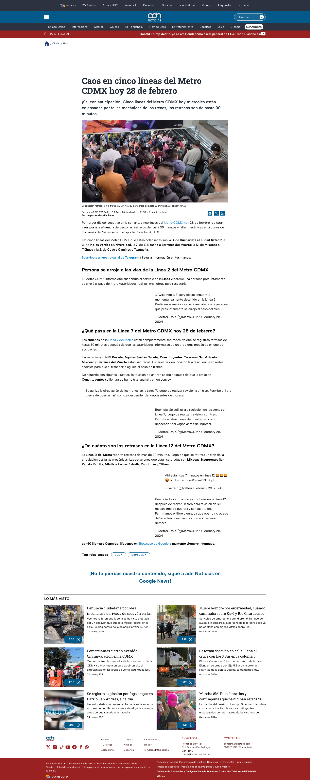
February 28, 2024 (208, 488)
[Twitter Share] (216, 213)
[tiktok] (61, 748)
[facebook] (80, 748)
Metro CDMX (138, 554)
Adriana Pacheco (104, 215)
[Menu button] (60, 17)
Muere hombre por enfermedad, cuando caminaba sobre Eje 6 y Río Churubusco (232, 611)
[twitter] (48, 748)
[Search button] (262, 17)
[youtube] (67, 748)
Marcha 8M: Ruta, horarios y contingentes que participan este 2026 (230, 696)
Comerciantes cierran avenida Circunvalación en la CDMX (112, 653)
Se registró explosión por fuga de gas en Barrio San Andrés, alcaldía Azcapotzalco (120, 696)
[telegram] (74, 748)
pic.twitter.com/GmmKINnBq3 (192, 480)
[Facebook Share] (210, 213)
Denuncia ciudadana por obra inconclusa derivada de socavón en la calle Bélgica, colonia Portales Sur (118, 611)
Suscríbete (254, 27)
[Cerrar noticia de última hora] (263, 34)
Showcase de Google (153, 543)
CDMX (118, 554)
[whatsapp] (87, 748)
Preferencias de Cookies (192, 762)
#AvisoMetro (164, 295)
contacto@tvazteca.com (237, 743)
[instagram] (54, 748)
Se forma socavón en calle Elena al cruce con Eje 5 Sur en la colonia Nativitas (228, 653)
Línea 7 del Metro (120, 340)
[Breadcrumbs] (48, 43)
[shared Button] (222, 213)
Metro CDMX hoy (176, 222)
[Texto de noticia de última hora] (165, 34)
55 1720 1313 (230, 747)
